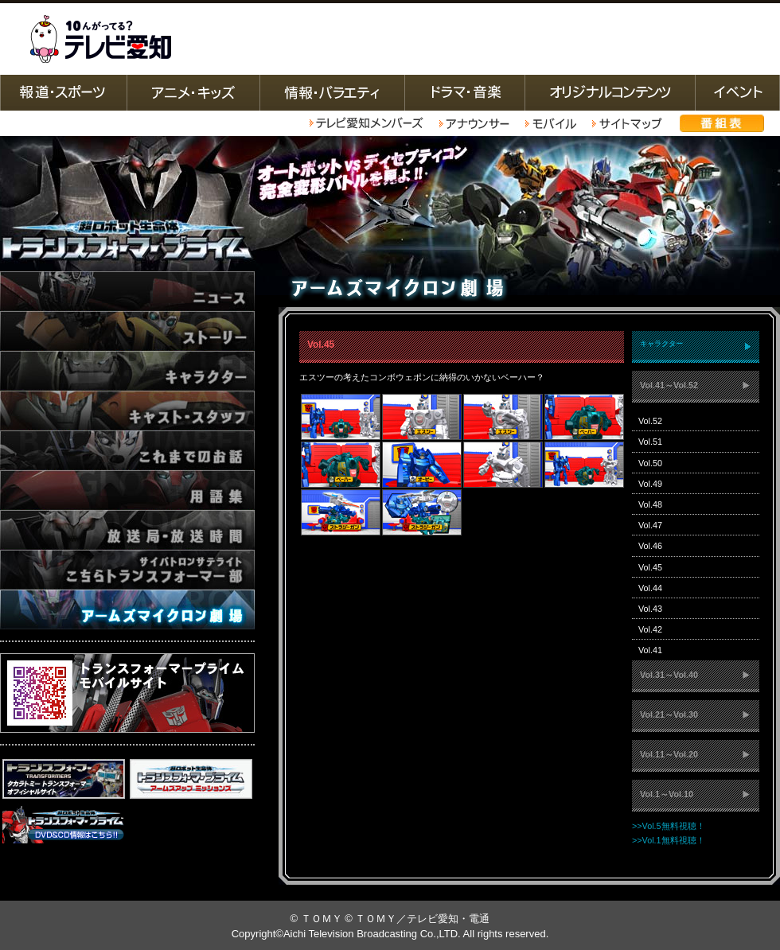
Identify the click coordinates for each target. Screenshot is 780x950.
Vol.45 (650, 567)
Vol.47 (650, 525)
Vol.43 (650, 608)
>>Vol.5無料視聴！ (668, 826)
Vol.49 (650, 484)
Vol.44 (650, 588)
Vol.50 (650, 463)
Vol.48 (650, 504)
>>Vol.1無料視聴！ (668, 840)
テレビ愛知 (100, 39)
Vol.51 (650, 441)
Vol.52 (650, 421)
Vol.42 (650, 629)
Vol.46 (650, 546)
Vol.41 (650, 650)
